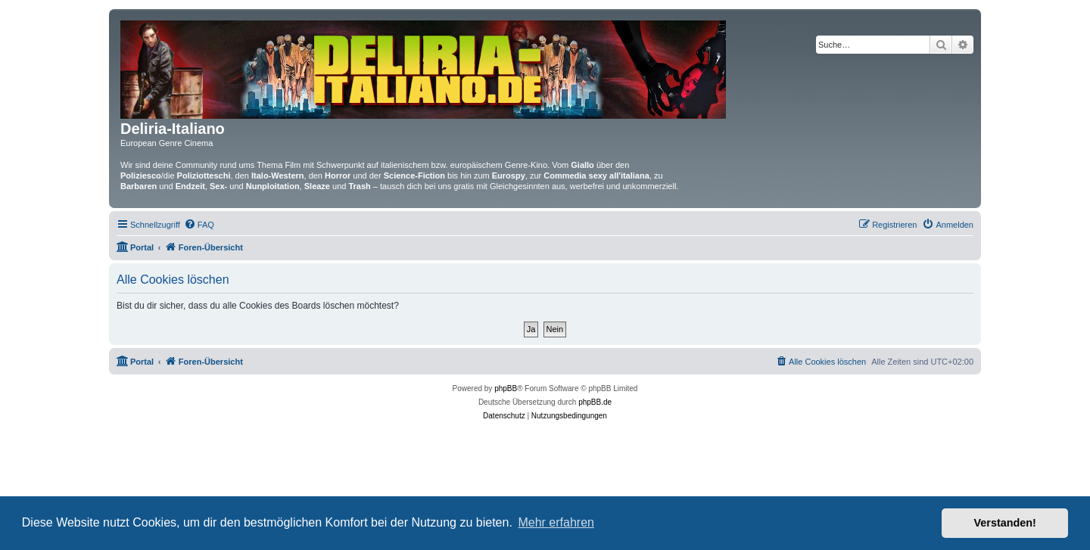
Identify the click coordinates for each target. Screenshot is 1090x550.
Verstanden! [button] (1005, 523)
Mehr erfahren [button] (556, 522)
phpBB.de (595, 402)
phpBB (505, 388)
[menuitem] (199, 225)
